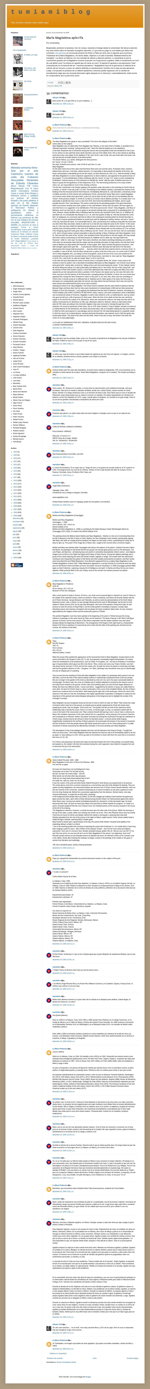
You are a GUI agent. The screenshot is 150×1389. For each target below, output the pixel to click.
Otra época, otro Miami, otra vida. (30, 69)
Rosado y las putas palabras (23, 200)
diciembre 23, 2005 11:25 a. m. (63, 1092)
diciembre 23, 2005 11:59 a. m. (63, 1151)
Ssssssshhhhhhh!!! (31, 95)
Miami (13, 186)
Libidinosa (29, 215)
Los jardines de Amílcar (24, 198)
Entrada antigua (132, 1358)
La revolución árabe (25, 236)
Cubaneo (33, 177)
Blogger (88, 1377)
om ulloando (33, 232)
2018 (15, 474)
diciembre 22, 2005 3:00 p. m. (63, 444)
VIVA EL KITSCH (26, 243)
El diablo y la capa (30, 55)
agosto (15, 531)
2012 (15, 493)
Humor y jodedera (29, 196)
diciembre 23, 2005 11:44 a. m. (63, 1135)
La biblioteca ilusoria (28, 109)
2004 (15, 558)
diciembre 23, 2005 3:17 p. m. (63, 1333)
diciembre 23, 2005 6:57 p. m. (63, 1349)
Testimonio (25, 239)
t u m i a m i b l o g (50, 12)
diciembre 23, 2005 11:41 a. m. (63, 1117)
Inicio (95, 1358)
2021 (15, 465)
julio (14, 534)
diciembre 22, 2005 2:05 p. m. (63, 328)
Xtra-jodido (17, 180)
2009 (15, 503)
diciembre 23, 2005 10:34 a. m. (63, 960)
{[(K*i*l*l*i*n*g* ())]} (29, 135)
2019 (15, 471)
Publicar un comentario (58, 1353)
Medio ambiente (26, 234)
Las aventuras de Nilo (28, 218)
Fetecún (35, 230)
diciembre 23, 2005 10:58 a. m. (63, 1041)
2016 (15, 480)
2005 (15, 516)
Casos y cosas (17, 193)
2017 (15, 477)
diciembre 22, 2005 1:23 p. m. (63, 104)
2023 (15, 458)
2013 (15, 490)
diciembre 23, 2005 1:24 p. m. (63, 1178)
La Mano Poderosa (59, 125)
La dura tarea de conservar (30, 38)
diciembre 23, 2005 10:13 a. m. (63, 861)
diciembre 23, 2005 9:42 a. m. (63, 505)
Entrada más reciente (55, 1358)
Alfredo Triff (58, 86)
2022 (15, 461)
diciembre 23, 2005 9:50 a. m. (63, 573)
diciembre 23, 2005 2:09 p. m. (63, 1212)
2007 (15, 509)
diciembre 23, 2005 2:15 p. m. (63, 1317)
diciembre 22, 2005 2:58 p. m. (63, 416)
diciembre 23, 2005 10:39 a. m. (63, 1005)
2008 (15, 506)
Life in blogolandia (19, 50)
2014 (15, 487)
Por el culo (15, 220)
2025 (15, 452)
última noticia (21, 248)
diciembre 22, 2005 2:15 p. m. (63, 360)
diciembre (16, 518)
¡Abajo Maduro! (20, 241)
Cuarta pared (27, 230)
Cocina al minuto (29, 227)
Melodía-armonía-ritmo (24, 167)
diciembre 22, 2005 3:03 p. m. (63, 457)
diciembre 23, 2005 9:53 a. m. (63, 631)
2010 (15, 500)
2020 (15, 468)
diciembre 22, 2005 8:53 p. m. (63, 475)
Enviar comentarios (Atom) (66, 1362)
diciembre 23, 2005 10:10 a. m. (63, 848)
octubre (16, 525)
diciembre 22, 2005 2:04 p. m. (63, 117)
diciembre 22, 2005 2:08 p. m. (63, 344)
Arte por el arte (24, 170)
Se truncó (27, 121)
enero (15, 553)
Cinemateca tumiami (28, 191)
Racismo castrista (31, 248)
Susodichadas (16, 230)
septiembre (17, 528)
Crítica (35, 186)
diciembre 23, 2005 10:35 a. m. (63, 973)
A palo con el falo (24, 201)
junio (15, 537)
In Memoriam (18, 208)
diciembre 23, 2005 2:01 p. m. (63, 1191)
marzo (15, 547)
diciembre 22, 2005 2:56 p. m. (63, 403)
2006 (15, 512)
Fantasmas (15, 234)
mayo (15, 541)
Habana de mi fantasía (19, 232)
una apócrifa (60, 53)
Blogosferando (17, 188)
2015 (15, 484)
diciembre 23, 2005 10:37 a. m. (63, 989)
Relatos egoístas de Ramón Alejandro (24, 204)
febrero (15, 550)
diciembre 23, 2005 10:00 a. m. (63, 750)
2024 (15, 455)
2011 (15, 496)
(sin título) (27, 81)
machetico (56, 385)
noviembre (17, 522)
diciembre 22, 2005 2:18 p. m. (63, 378)
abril (14, 544)
